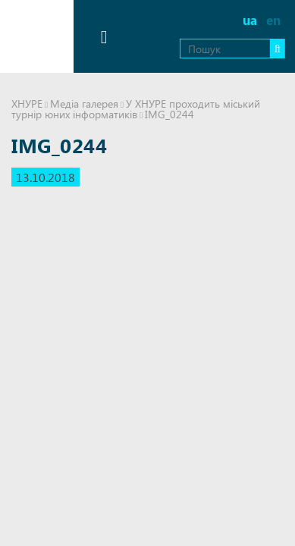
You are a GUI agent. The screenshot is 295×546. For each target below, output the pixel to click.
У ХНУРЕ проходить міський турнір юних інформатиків (135, 108)
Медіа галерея (84, 103)
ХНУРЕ (26, 103)
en (273, 20)
